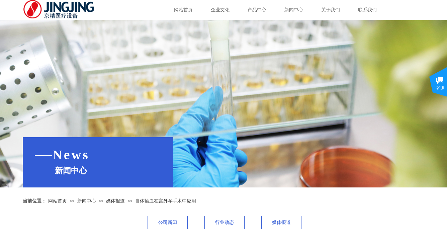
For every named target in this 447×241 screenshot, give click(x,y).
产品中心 (257, 9)
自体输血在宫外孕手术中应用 (165, 201)
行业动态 (224, 222)
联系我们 (367, 9)
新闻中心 (293, 9)
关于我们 (330, 9)
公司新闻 (167, 222)
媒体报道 (115, 201)
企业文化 (220, 9)
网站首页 (183, 9)
